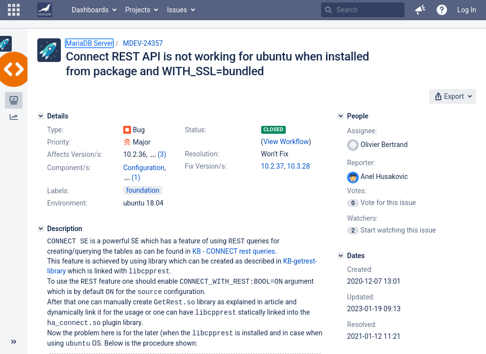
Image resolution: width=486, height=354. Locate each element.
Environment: (67, 193)
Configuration (143, 168)
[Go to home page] (44, 10)
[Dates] (340, 255)
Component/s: (69, 168)
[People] (340, 116)
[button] (14, 10)
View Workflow (286, 142)
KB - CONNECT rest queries (233, 241)
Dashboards (90, 10)
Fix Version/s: (206, 166)
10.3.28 (298, 166)
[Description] (40, 218)
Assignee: (362, 131)
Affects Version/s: (74, 154)
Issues (177, 10)
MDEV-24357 (142, 43)
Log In (467, 10)
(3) (162, 154)
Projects (137, 10)
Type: (55, 130)
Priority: (59, 142)
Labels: (58, 181)
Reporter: (361, 163)
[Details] (40, 116)
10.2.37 (272, 166)
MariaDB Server (89, 43)
